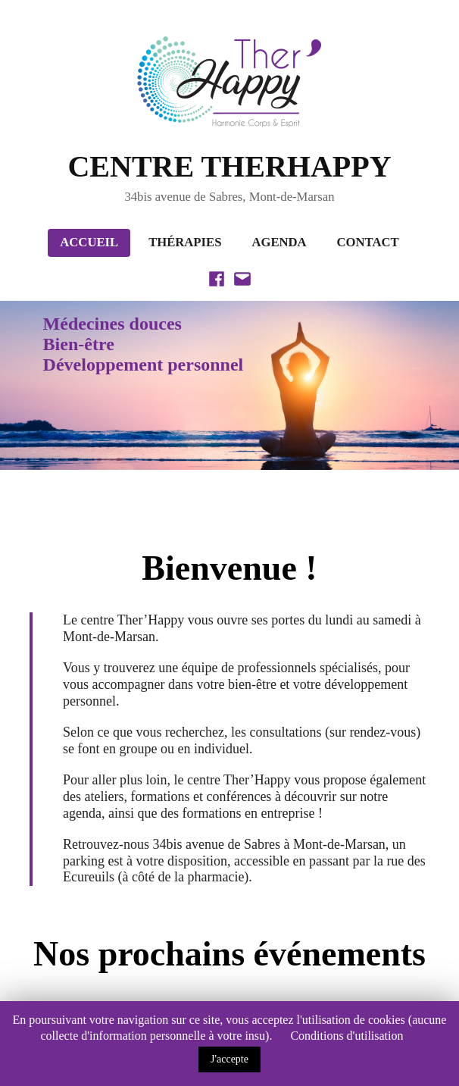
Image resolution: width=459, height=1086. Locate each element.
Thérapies (184, 242)
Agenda (278, 242)
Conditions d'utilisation (346, 1035)
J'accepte (229, 1059)
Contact (368, 242)
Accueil (89, 242)
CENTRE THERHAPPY (229, 166)
